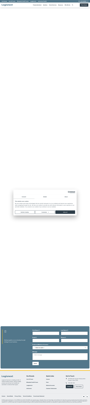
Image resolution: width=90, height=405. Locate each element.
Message (34, 351)
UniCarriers (29, 388)
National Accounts (50, 385)
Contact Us (69, 386)
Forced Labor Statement (38, 396)
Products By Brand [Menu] (37, 5)
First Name (35, 330)
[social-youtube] (84, 396)
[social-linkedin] (87, 396)
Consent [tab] (24, 196)
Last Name (64, 330)
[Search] (72, 5)
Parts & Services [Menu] (52, 5)
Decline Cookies (25, 212)
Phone (62, 337)
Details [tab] (45, 196)
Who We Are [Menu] (67, 5)
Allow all (65, 212)
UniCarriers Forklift (42, 1)
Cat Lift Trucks (12, 1)
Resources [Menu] (60, 5)
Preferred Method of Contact (40, 344)
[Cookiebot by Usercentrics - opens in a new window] (69, 192)
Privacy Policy (18, 396)
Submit (35, 363)
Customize (45, 212)
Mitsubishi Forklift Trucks (23, 1)
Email (33, 337)
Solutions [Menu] (45, 5)
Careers (48, 379)
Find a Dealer (84, 5)
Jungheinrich (33, 1)
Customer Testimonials (51, 388)
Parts (47, 382)
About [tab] (66, 196)
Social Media (10, 396)
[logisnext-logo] (8, 5)
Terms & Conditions (27, 396)
